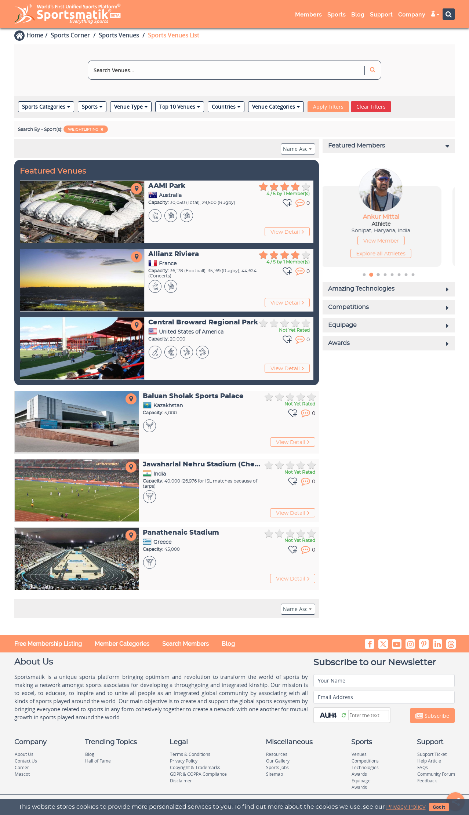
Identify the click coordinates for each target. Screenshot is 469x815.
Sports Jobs (277, 767)
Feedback (427, 781)
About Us (24, 754)
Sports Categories (46, 106)
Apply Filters (328, 106)
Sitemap (274, 774)
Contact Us (26, 761)
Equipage (361, 781)
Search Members (185, 643)
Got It (439, 807)
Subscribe (432, 716)
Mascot (22, 774)
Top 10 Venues (179, 106)
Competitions (365, 761)
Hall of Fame (98, 761)
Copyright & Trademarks (195, 767)
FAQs (422, 767)
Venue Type (131, 106)
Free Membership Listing (48, 643)
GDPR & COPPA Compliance (198, 774)
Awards (359, 774)
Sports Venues (119, 35)
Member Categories (122, 643)
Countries (226, 106)
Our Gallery (278, 761)
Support (381, 14)
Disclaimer (181, 781)
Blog (357, 14)
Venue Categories (276, 106)
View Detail (287, 232)
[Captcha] (368, 715)
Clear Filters (371, 106)
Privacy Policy (406, 807)
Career (22, 767)
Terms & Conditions (190, 754)
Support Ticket (432, 754)
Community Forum (436, 774)
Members (308, 14)
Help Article (429, 761)
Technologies (365, 767)
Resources (276, 754)
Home (34, 35)
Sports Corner (70, 35)
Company (411, 14)
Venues (359, 754)
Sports (336, 14)
